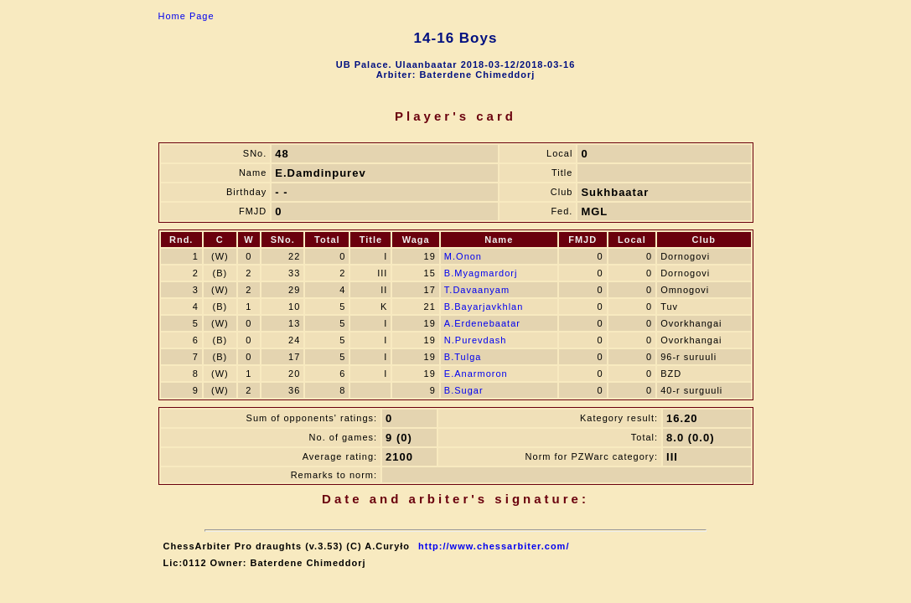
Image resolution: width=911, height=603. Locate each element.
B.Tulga (463, 357)
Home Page (186, 16)
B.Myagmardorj (481, 273)
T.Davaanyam (477, 290)
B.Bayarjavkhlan (484, 307)
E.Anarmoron (476, 373)
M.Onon (463, 256)
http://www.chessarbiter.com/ (493, 546)
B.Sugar (464, 390)
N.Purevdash (475, 340)
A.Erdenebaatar (482, 323)
